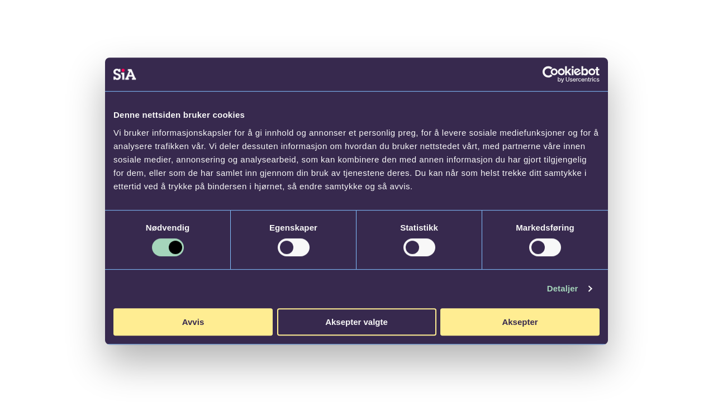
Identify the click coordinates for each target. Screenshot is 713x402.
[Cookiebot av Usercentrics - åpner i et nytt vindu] (551, 74)
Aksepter (520, 322)
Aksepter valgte (356, 322)
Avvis (193, 322)
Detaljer (562, 288)
